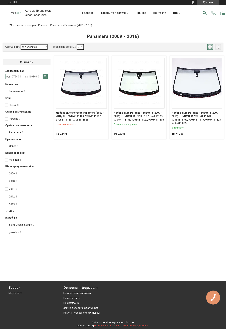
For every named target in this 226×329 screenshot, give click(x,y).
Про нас (140, 13)
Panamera (56, 25)
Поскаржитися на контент (107, 325)
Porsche (43, 25)
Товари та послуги (113, 13)
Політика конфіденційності (135, 325)
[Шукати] (204, 12)
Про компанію (71, 303)
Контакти (159, 13)
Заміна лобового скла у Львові (81, 307)
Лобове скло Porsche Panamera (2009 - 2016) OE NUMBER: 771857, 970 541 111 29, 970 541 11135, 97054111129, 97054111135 (139, 116)
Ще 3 (11, 210)
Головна (88, 13)
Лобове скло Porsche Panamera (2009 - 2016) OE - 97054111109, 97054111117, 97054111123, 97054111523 (80, 116)
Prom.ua (130, 322)
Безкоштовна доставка (77, 293)
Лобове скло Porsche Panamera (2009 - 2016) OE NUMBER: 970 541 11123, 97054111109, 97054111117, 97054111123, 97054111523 (197, 118)
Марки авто (15, 293)
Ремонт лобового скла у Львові (81, 312)
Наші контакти (71, 298)
